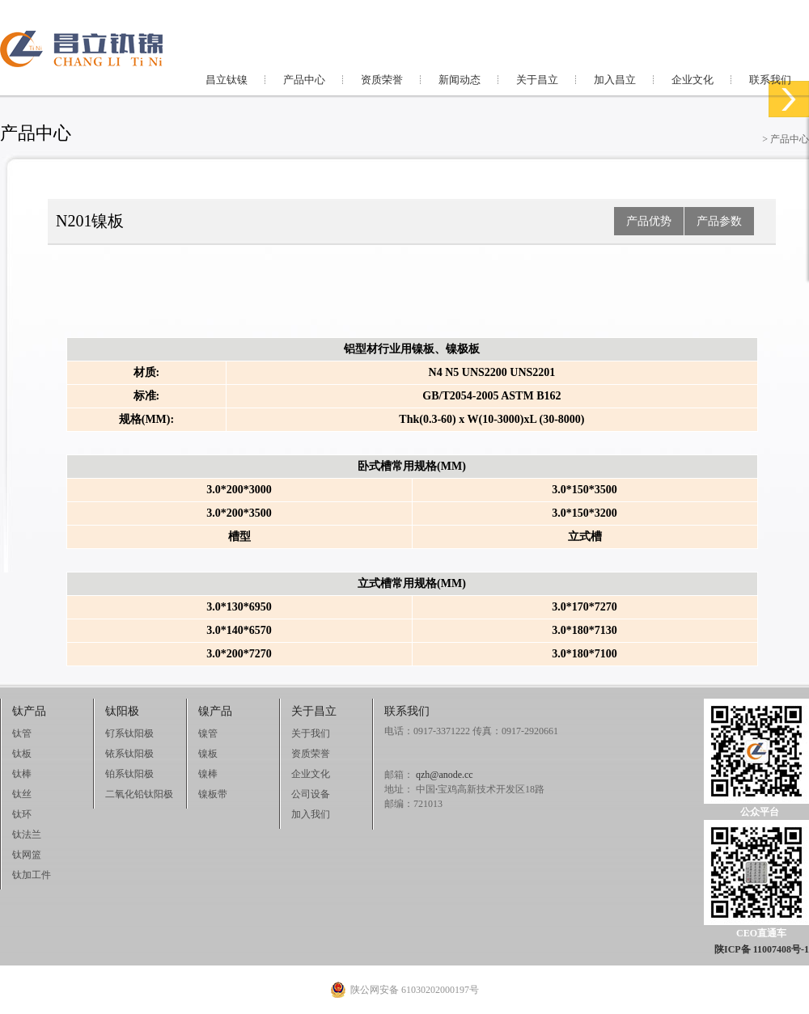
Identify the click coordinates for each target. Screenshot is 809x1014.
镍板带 (212, 794)
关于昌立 (537, 80)
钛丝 (22, 794)
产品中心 (304, 80)
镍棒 (208, 774)
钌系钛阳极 (129, 733)
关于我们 (310, 733)
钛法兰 (26, 834)
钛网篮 (26, 854)
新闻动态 (459, 80)
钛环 (22, 814)
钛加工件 (31, 875)
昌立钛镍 (226, 80)
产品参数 (719, 221)
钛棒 (22, 774)
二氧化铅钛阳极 (139, 794)
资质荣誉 (382, 80)
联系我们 (770, 80)
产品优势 (648, 221)
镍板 (208, 753)
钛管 (22, 733)
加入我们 (310, 814)
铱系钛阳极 (129, 753)
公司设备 (310, 794)
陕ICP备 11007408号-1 (761, 949)
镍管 (208, 733)
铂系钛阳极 (129, 774)
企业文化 (692, 80)
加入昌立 (615, 80)
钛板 (22, 753)
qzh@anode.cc (444, 774)
